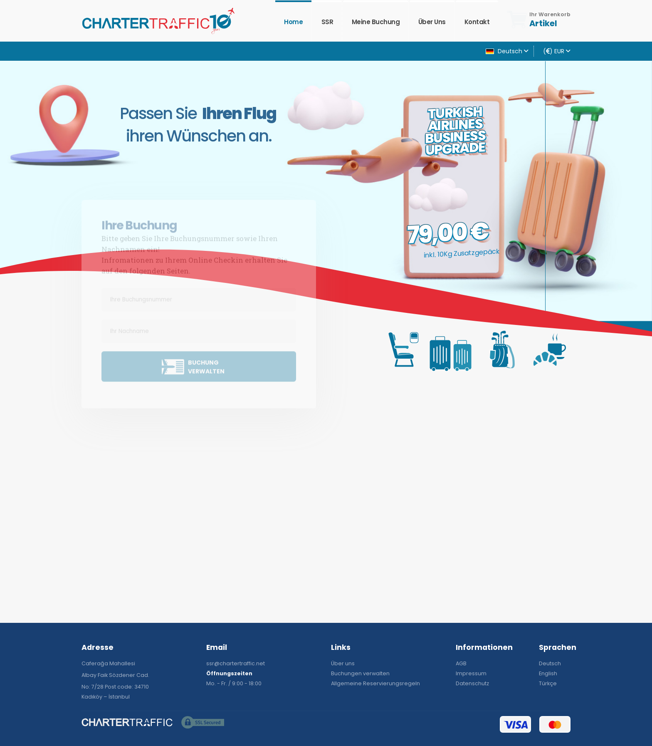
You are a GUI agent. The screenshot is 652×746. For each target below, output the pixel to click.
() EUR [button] (556, 51)
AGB (461, 663)
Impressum (471, 673)
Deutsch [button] (507, 51)
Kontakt (477, 21)
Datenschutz (472, 683)
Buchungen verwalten (360, 673)
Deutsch (550, 663)
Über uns (432, 21)
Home (293, 21)
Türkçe (548, 683)
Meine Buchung (376, 21)
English (548, 673)
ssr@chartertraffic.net (235, 663)
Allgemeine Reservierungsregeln (375, 683)
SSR (327, 21)
